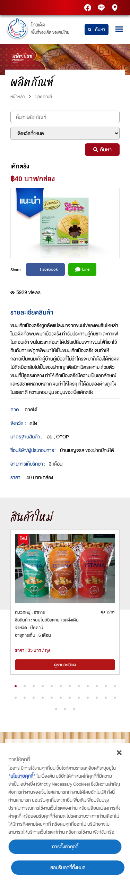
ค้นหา (96, 29)
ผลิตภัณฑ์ (43, 96)
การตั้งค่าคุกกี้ (65, 846)
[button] (15, 686)
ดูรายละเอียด (65, 664)
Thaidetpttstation (102, 8)
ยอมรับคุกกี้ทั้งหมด (68, 867)
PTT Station (88, 8)
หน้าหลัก (17, 96)
